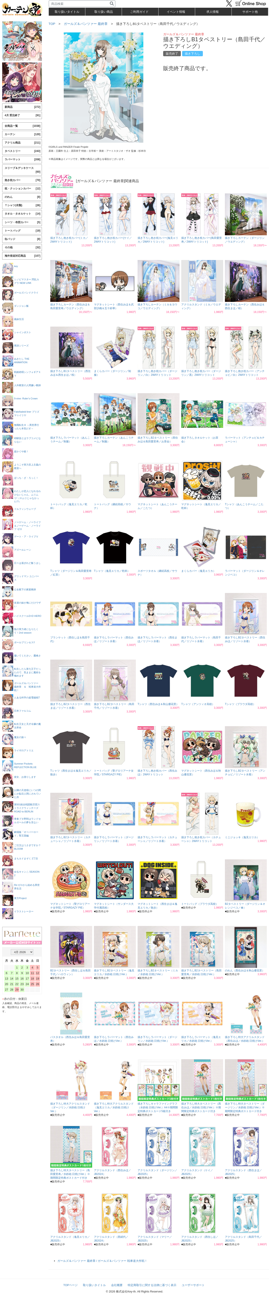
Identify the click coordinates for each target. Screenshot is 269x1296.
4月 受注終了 (22, 115)
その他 (22, 247)
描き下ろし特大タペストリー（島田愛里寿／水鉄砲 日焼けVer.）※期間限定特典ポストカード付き (70, 1174)
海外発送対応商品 (22, 256)
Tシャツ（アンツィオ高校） (198, 704)
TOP (52, 24)
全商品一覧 (22, 126)
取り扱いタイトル (94, 1285)
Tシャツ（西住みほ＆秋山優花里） (158, 704)
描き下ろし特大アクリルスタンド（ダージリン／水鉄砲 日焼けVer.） (70, 1107)
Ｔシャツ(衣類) (22, 205)
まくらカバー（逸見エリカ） (198, 570)
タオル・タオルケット (22, 214)
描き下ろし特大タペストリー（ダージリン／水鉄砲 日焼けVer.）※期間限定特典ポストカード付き (245, 1107)
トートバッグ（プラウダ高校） (199, 903)
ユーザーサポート (193, 1285)
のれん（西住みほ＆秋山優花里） (245, 970)
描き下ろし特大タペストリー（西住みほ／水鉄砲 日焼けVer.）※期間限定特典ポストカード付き (201, 1107)
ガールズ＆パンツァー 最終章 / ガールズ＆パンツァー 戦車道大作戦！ (102, 1260)
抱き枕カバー (22, 180)
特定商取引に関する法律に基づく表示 (152, 1285)
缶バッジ (22, 239)
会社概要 (117, 1285)
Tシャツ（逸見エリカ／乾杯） (112, 570)
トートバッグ (22, 231)
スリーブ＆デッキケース (22, 170)
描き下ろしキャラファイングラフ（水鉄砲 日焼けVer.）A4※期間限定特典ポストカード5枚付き (158, 1107)
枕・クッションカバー (22, 189)
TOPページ (70, 1285)
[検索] (111, 3)
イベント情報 (176, 11)
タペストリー (22, 151)
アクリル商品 (22, 143)
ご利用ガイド (139, 11)
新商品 (22, 107)
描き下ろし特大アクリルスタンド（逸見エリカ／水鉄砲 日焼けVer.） (114, 1107)
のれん (22, 197)
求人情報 (212, 11)
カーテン (22, 134)
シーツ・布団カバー (22, 222)
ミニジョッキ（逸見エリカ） (242, 837)
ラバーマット (22, 159)
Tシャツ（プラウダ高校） (240, 704)
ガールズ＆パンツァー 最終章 (86, 24)
